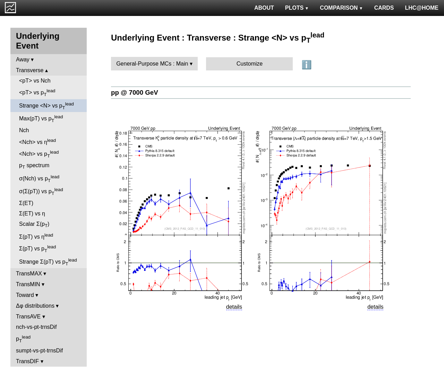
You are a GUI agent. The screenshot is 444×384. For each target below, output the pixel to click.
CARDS (384, 8)
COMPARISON (341, 8)
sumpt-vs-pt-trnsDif (39, 350)
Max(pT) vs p (41, 118)
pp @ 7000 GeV (134, 92)
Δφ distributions (35, 306)
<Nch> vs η (37, 141)
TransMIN (28, 284)
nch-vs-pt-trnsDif (36, 327)
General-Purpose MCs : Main (152, 64)
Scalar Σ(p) (34, 224)
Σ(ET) (26, 203)
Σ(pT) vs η (36, 236)
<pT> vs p (37, 92)
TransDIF (27, 361)
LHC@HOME (421, 8)
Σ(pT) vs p (37, 248)
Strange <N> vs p (46, 105)
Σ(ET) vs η (32, 213)
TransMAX (29, 273)
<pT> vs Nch (35, 81)
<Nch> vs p (39, 154)
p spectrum (34, 166)
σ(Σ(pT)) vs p (41, 191)
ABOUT (264, 8)
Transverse (29, 70)
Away (22, 59)
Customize (250, 64)
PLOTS (297, 8)
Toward (25, 295)
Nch (24, 130)
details (234, 307)
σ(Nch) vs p (39, 178)
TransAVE (28, 316)
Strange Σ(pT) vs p (48, 261)
